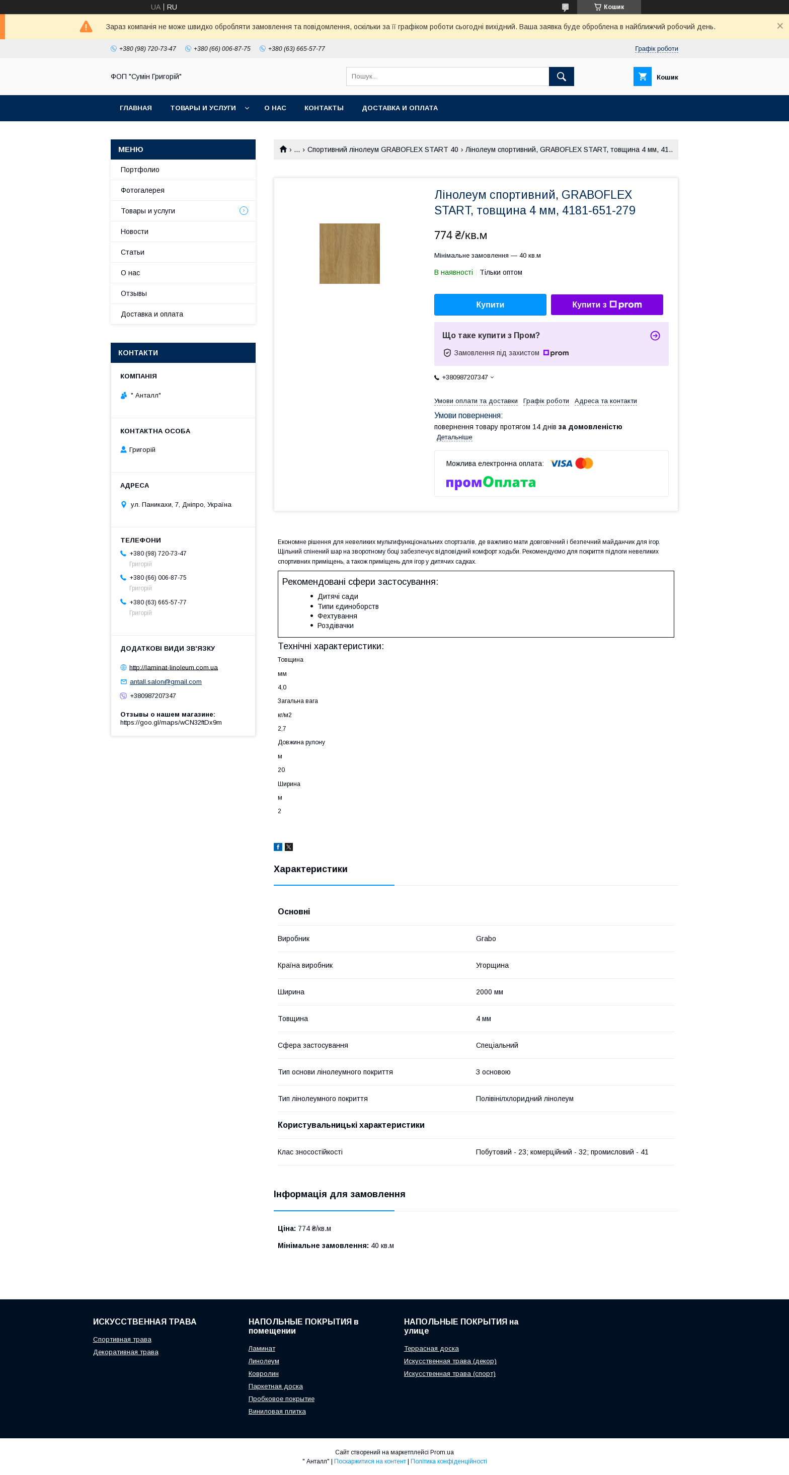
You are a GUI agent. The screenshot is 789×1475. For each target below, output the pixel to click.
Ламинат (262, 1348)
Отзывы (134, 293)
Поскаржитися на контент (370, 1461)
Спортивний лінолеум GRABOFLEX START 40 (382, 149)
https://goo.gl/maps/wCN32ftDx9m (171, 722)
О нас (275, 108)
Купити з (607, 304)
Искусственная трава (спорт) (450, 1373)
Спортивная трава (122, 1339)
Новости (134, 231)
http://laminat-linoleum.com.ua (173, 667)
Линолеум (264, 1361)
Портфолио (140, 170)
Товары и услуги (203, 108)
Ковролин (264, 1373)
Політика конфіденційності (449, 1461)
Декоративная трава (126, 1352)
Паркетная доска (276, 1386)
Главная (136, 108)
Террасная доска (431, 1348)
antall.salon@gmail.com (166, 681)
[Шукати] (561, 76)
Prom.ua (442, 1452)
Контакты (324, 108)
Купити (491, 304)
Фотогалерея (143, 190)
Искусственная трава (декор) (450, 1361)
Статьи (132, 252)
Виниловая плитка (277, 1411)
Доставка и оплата (400, 108)
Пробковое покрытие (281, 1399)
